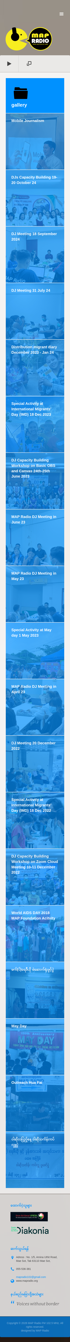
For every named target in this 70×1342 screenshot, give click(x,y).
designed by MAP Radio (35, 1330)
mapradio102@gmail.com (31, 1276)
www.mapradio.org (27, 1280)
